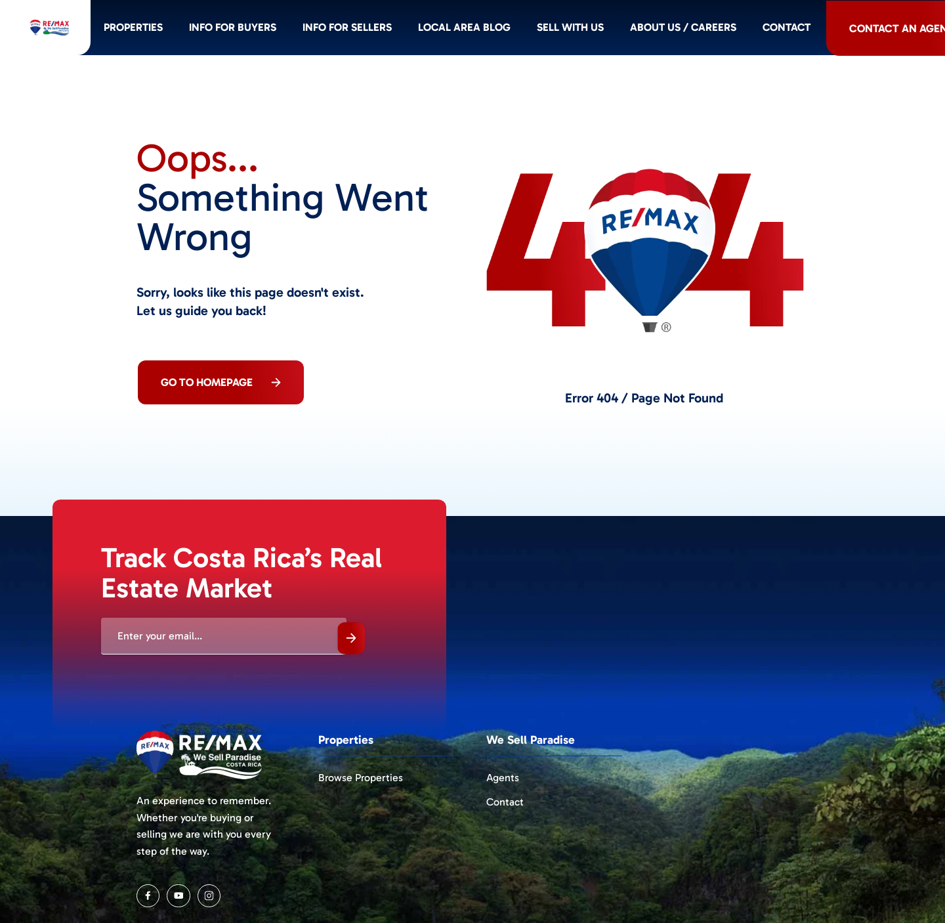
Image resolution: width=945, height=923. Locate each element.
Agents (502, 777)
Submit (351, 638)
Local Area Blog (523, 29)
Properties (181, 29)
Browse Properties (360, 777)
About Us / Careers (749, 29)
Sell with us (632, 29)
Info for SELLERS (403, 29)
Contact (855, 29)
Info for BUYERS (284, 29)
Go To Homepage (221, 382)
